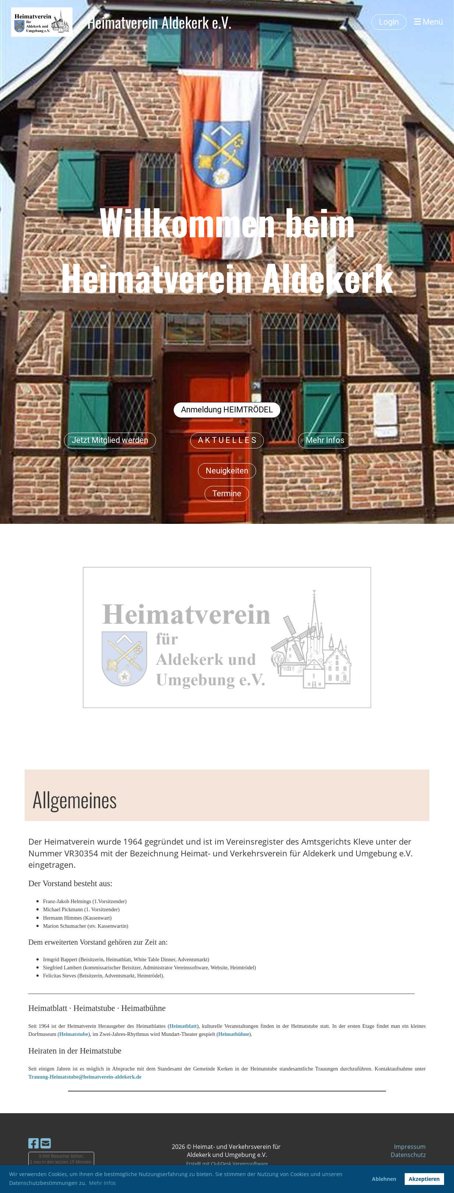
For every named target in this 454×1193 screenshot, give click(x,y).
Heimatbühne (233, 1034)
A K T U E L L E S (227, 440)
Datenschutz (408, 1155)
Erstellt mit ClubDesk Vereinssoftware (227, 1163)
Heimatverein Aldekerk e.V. (159, 22)
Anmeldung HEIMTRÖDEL (227, 409)
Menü (428, 21)
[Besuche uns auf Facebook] (33, 1143)
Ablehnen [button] (384, 1178)
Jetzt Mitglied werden (110, 440)
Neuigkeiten (227, 470)
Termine (226, 493)
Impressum (410, 1147)
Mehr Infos (325, 440)
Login (389, 21)
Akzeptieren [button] (424, 1178)
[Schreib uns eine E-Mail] (45, 1143)
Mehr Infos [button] (102, 1182)
